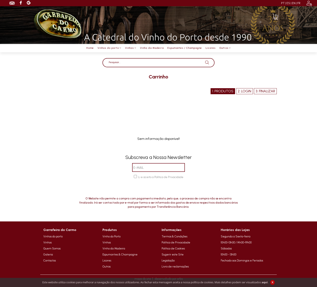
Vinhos (47, 242)
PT (283, 3)
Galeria (48, 254)
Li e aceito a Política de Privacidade (160, 177)
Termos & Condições (174, 236)
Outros (106, 266)
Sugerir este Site (173, 254)
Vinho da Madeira (113, 248)
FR (298, 3)
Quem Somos (52, 248)
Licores (106, 260)
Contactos (49, 260)
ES (288, 3)
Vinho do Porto (111, 236)
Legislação (168, 260)
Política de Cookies (173, 248)
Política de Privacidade (176, 242)
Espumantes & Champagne (120, 254)
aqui (265, 282)
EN (293, 3)
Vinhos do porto (53, 236)
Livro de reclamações (175, 266)
